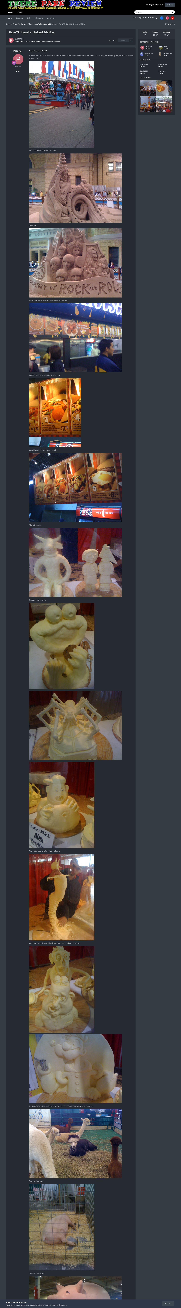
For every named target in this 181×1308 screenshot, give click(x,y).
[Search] (146, 12)
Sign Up (169, 5)
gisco (166, 46)
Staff (28, 18)
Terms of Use (10, 1305)
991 (18, 71)
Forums (9, 18)
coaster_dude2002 (151, 53)
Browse (10, 13)
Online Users (38, 18)
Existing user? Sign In (154, 5)
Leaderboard (51, 18)
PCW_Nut (20, 39)
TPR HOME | (137, 18)
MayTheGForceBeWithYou (171, 53)
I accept (168, 1304)
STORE (152, 18)
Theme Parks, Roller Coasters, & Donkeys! (45, 41)
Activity (20, 12)
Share (112, 40)
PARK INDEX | (145, 18)
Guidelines (19, 18)
